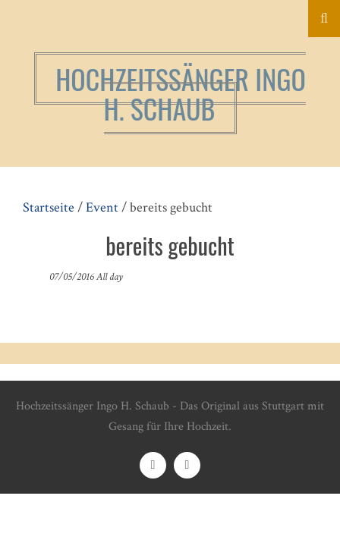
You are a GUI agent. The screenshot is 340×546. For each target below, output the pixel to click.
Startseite (48, 207)
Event (102, 207)
